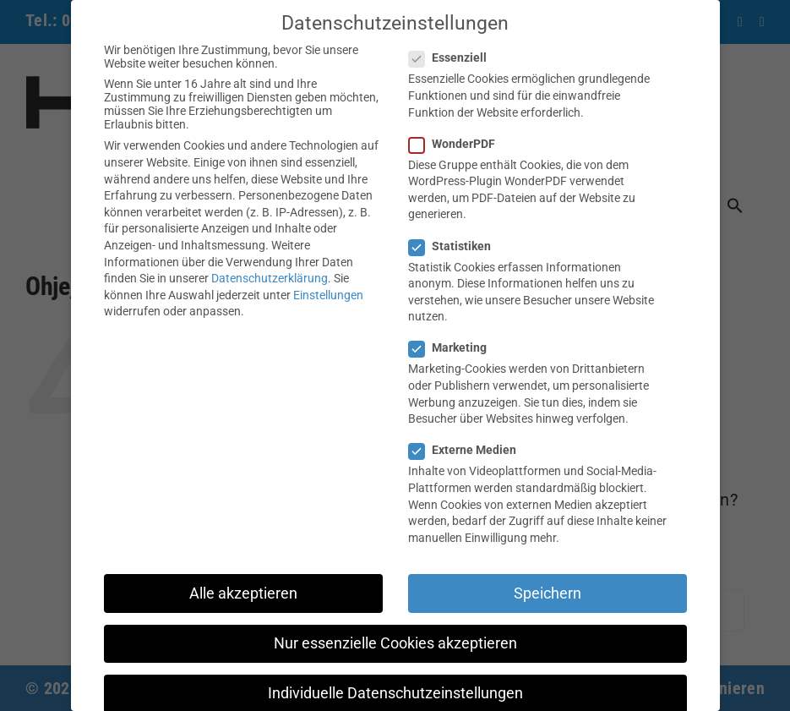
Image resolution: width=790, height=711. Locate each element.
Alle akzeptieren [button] (243, 593)
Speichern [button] (547, 593)
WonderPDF (458, 143)
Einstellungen (328, 295)
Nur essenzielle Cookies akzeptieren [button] (395, 643)
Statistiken (456, 246)
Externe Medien (469, 450)
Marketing (454, 347)
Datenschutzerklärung (269, 278)
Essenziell (454, 57)
